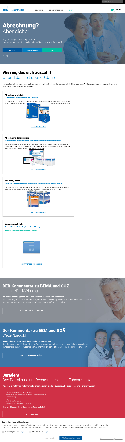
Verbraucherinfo (37, 418)
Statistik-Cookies (36, 432)
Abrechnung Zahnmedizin (40, 407)
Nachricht (93, 376)
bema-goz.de (104, 404)
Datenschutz (78, 404)
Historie (5, 404)
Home (76, 401)
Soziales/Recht (36, 410)
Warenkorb (35, 415)
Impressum (118, 439)
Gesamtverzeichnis (56, 10)
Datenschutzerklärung (107, 439)
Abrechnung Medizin (38, 404)
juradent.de (104, 410)
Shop (71, 10)
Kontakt (77, 412)
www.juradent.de (31, 337)
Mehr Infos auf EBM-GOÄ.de (31, 278)
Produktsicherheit (81, 410)
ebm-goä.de (104, 407)
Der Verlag (39, 10)
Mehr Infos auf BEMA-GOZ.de (31, 234)
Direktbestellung (37, 412)
